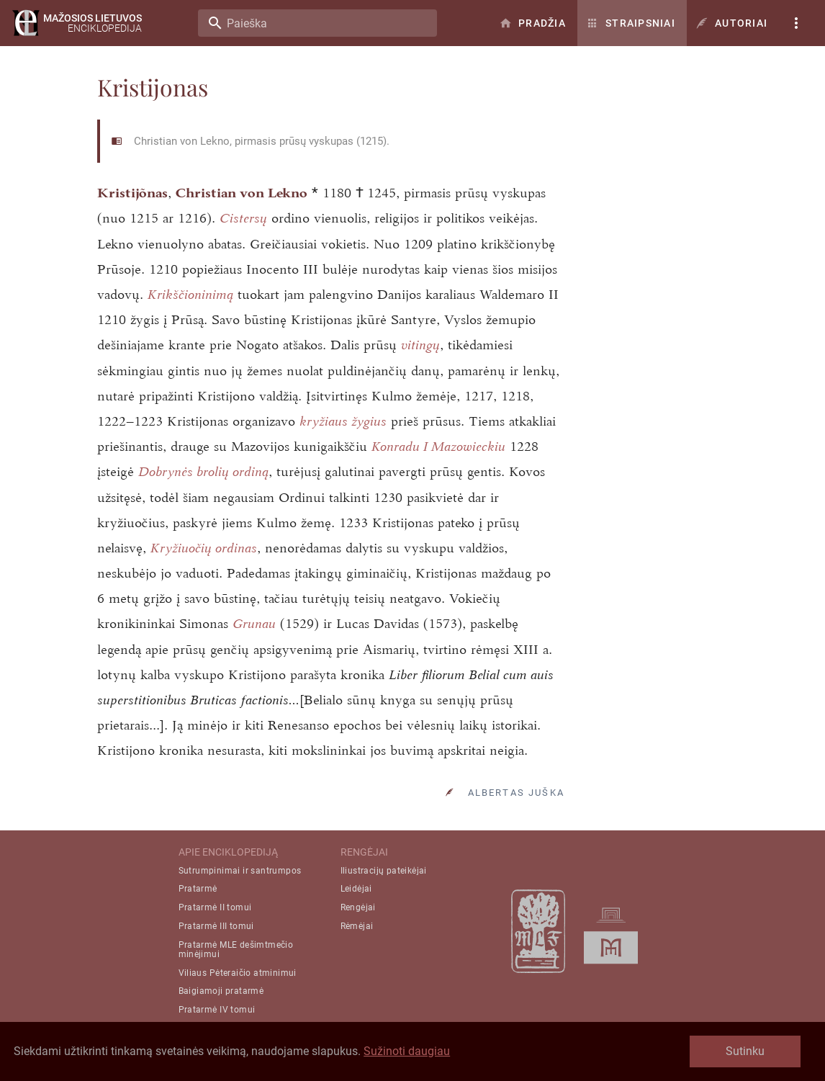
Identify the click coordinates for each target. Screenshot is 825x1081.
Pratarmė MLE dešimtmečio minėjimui (236, 949)
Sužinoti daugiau (407, 1051)
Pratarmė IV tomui (217, 1010)
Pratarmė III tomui (216, 926)
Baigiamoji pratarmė (221, 991)
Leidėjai (356, 889)
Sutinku (745, 1051)
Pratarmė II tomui (215, 907)
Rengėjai (358, 907)
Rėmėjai (357, 926)
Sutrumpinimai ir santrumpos (240, 871)
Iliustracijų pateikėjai (384, 871)
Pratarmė (198, 889)
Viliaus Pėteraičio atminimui (238, 973)
